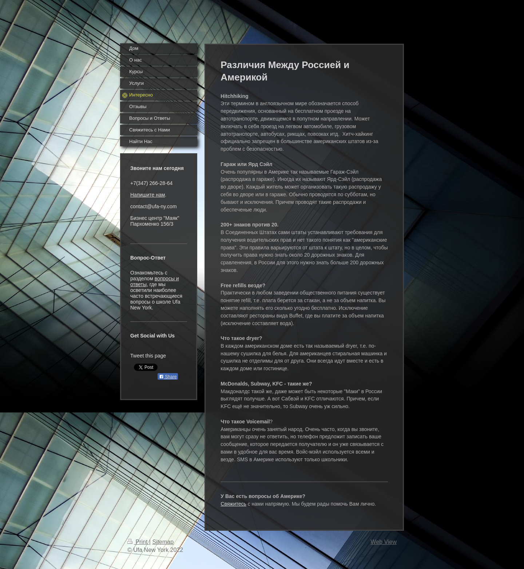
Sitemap (163, 542)
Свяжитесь (233, 504)
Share (167, 376)
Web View (384, 542)
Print (138, 542)
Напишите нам (147, 195)
